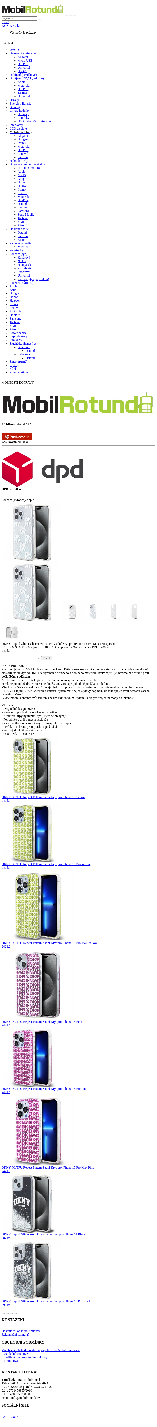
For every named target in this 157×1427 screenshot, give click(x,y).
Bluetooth (24, 347)
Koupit (46, 658)
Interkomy (16, 125)
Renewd (23, 153)
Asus (13, 289)
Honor (22, 182)
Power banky (18, 332)
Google (22, 178)
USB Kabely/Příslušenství (34, 121)
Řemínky (23, 117)
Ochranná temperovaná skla (27, 164)
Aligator (23, 135)
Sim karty (16, 340)
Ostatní (22, 203)
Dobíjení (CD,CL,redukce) (27, 78)
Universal (24, 67)
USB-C (22, 71)
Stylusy (14, 365)
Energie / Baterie (20, 103)
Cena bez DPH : (90, 647)
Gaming (15, 107)
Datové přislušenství (23, 53)
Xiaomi (22, 225)
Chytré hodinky (20, 110)
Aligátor (23, 57)
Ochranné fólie (19, 229)
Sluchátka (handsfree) (24, 343)
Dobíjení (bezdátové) (23, 74)
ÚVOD (14, 49)
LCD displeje (18, 128)
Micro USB (25, 60)
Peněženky (16, 250)
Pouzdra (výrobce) (21, 282)
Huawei (23, 186)
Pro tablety (25, 268)
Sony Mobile (26, 214)
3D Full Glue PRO (29, 168)
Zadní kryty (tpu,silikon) (33, 279)
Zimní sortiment (20, 372)
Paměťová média (20, 243)
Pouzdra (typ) (18, 254)
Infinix (22, 143)
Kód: (5, 647)
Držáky (14, 100)
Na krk (22, 261)
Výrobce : (37, 647)
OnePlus (23, 64)
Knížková (24, 257)
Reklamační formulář (15, 1334)
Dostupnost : (62, 647)
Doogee (23, 139)
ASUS (22, 175)
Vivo (21, 221)
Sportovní (24, 272)
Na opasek (24, 264)
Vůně (13, 368)
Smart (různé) (18, 361)
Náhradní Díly (19, 160)
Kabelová (24, 354)
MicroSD (24, 246)
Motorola (24, 85)
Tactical (23, 92)
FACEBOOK (10, 1416)
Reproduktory (18, 336)
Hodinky (23, 114)
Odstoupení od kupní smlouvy (21, 1331)
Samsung (23, 157)
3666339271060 (19, 647)
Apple (21, 82)
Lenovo (22, 193)
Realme (22, 207)
